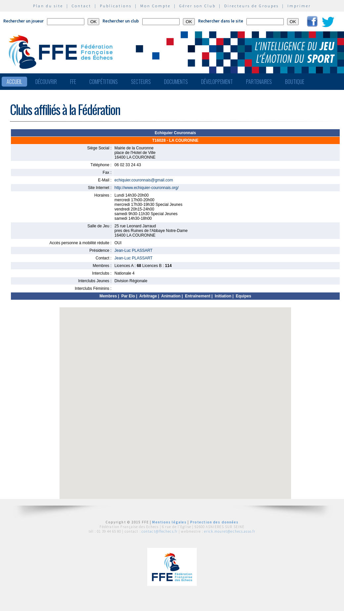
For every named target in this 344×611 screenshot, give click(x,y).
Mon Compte (155, 5)
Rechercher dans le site (220, 21)
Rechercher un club (121, 21)
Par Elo (128, 296)
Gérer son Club (197, 5)
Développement (217, 82)
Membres (108, 296)
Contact (81, 5)
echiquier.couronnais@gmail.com (143, 180)
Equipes (243, 296)
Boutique (294, 82)
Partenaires (259, 82)
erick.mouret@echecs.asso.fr (229, 531)
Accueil (14, 82)
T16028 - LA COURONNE (175, 140)
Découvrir (46, 82)
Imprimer (299, 5)
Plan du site (48, 5)
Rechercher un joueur (23, 21)
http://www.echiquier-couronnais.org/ (146, 187)
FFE (73, 82)
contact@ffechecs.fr (160, 531)
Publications (116, 5)
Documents (176, 82)
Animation (171, 296)
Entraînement (197, 296)
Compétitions (103, 82)
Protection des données (214, 522)
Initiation (223, 296)
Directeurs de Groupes (251, 5)
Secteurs (141, 82)
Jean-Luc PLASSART (133, 250)
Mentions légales (169, 522)
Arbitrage (148, 296)
